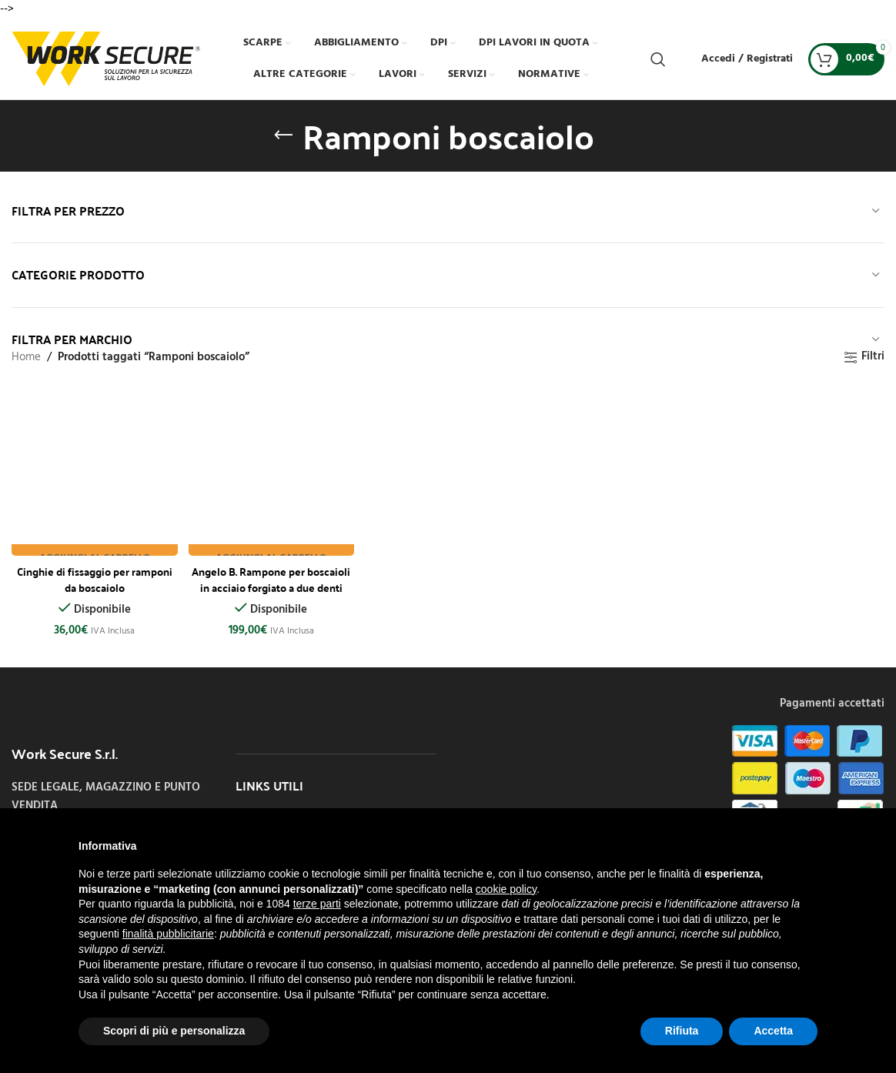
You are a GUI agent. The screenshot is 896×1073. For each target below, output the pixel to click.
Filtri (872, 357)
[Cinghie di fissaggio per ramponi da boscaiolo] (93, 470)
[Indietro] (283, 135)
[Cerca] (658, 59)
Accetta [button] (773, 1031)
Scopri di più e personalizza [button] (174, 1031)
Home (26, 357)
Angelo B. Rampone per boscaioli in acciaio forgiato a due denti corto (270, 583)
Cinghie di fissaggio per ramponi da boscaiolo (92, 574)
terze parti (317, 904)
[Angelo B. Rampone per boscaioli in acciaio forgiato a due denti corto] (270, 470)
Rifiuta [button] (682, 1031)
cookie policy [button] (506, 889)
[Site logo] (106, 58)
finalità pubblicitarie (168, 934)
